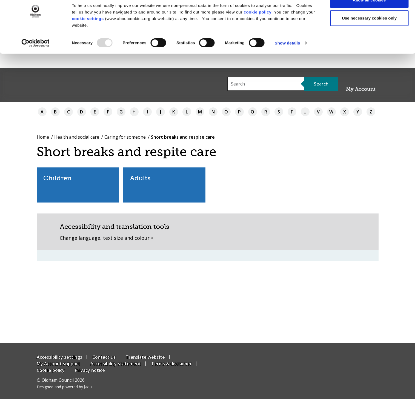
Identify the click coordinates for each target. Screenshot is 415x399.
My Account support (58, 364)
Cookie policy (51, 370)
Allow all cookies (369, 14)
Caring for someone (125, 137)
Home (43, 137)
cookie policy (258, 26)
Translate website (145, 357)
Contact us (104, 357)
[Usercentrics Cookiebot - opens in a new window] (35, 57)
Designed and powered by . (65, 386)
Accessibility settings (59, 357)
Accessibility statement (115, 364)
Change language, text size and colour (105, 238)
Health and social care (76, 137)
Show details (287, 57)
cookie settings (88, 33)
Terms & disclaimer (171, 364)
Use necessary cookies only (369, 32)
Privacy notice (90, 370)
